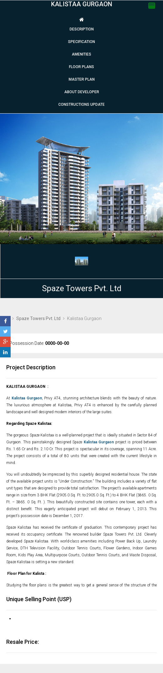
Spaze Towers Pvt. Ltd (81, 288)
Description (82, 29)
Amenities (81, 54)
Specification (81, 42)
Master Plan (82, 79)
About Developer (81, 92)
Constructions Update (81, 104)
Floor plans (81, 67)
